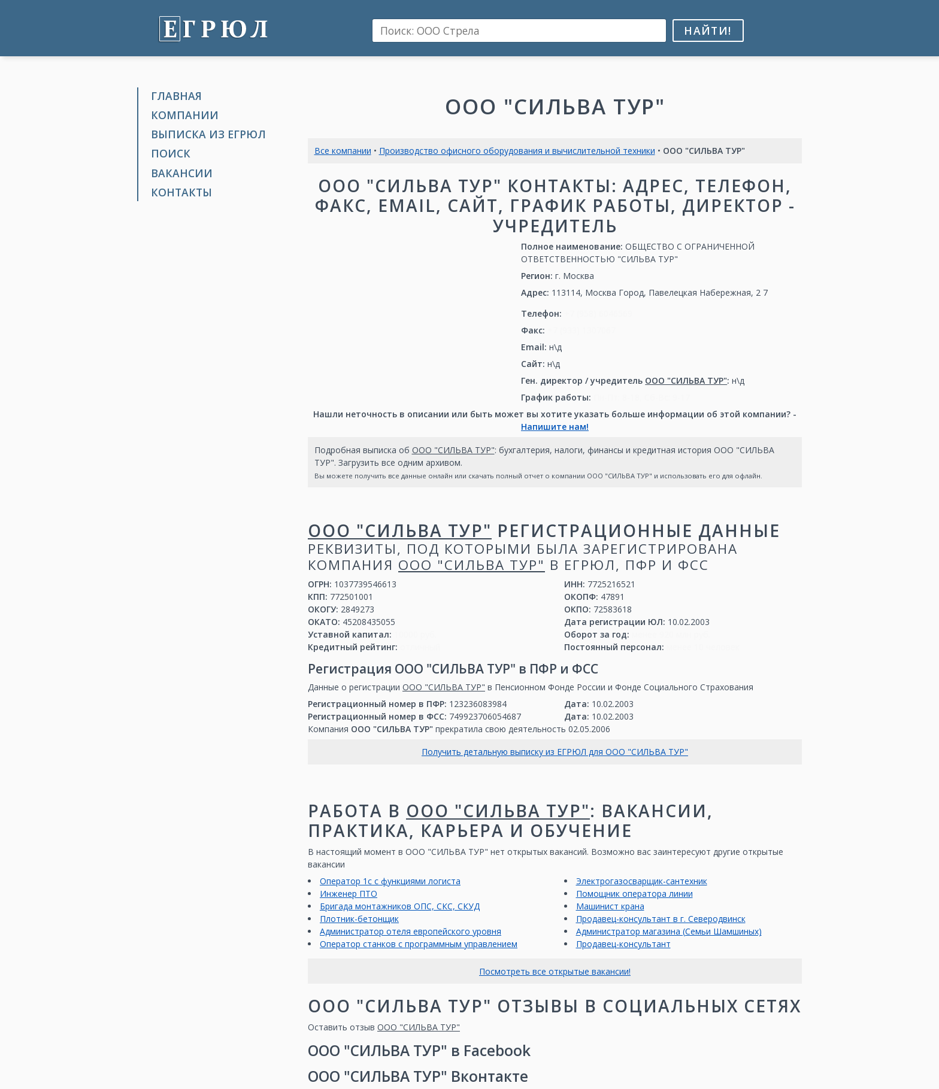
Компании (185, 115)
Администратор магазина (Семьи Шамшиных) (669, 931)
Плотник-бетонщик (359, 918)
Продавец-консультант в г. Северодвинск (661, 918)
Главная (176, 96)
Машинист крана (610, 906)
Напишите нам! (555, 426)
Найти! (707, 30)
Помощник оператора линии (634, 893)
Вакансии (182, 173)
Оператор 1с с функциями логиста (390, 881)
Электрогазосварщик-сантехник (641, 881)
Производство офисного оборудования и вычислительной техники (517, 150)
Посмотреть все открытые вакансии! (555, 971)
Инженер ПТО (348, 893)
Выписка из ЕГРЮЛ (208, 134)
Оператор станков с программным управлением (418, 944)
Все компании (342, 150)
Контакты (181, 192)
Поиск (170, 153)
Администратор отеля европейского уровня (410, 931)
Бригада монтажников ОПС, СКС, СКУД (400, 906)
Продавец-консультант (623, 944)
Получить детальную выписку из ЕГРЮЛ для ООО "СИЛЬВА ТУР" (555, 751)
